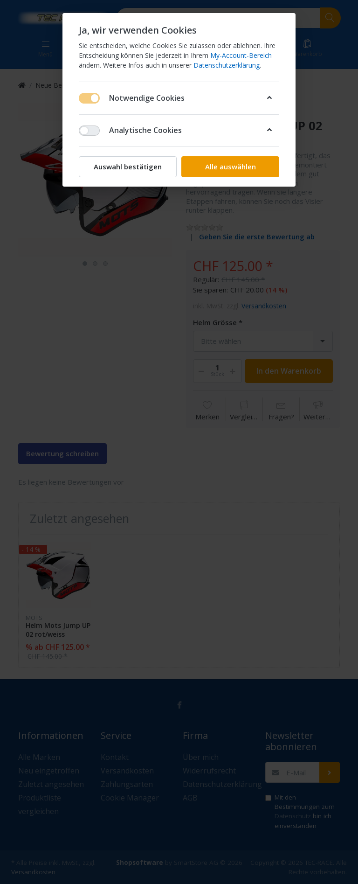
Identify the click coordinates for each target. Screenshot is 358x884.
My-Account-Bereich (241, 55)
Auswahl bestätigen (128, 166)
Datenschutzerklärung (226, 65)
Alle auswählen (230, 166)
